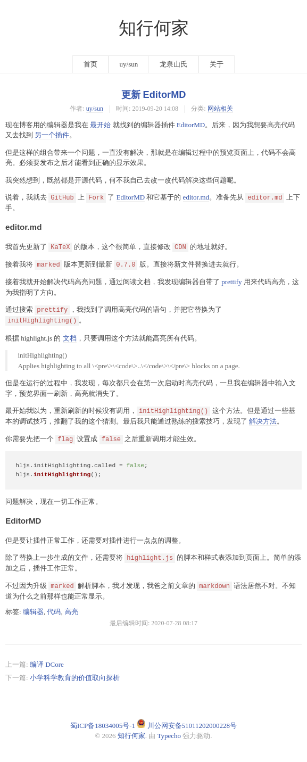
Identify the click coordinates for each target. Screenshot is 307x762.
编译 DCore (47, 664)
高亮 (71, 612)
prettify (231, 282)
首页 (90, 64)
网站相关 (220, 108)
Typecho (169, 736)
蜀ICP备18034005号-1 (102, 726)
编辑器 (33, 612)
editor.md (196, 197)
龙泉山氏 (173, 64)
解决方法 (263, 421)
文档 (70, 338)
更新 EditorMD (153, 94)
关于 (216, 64)
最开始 (100, 125)
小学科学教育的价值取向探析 (75, 678)
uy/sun (129, 64)
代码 (54, 612)
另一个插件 (52, 135)
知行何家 (154, 28)
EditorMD (191, 125)
